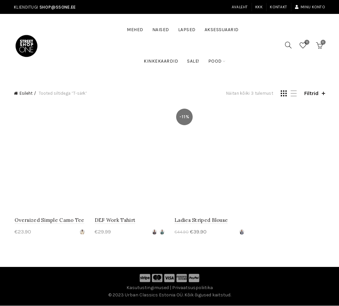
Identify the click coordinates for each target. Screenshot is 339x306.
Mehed (135, 29)
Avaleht (240, 7)
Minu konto (310, 7)
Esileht (26, 93)
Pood (215, 61)
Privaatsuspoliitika (192, 288)
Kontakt (278, 7)
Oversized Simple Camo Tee (49, 221)
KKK (259, 7)
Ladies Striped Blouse (201, 221)
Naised (160, 29)
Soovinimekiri (306, 42)
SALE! (195, 58)
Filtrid (311, 93)
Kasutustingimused (147, 288)
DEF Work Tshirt (114, 221)
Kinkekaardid (161, 61)
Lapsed (187, 29)
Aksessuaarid (222, 29)
